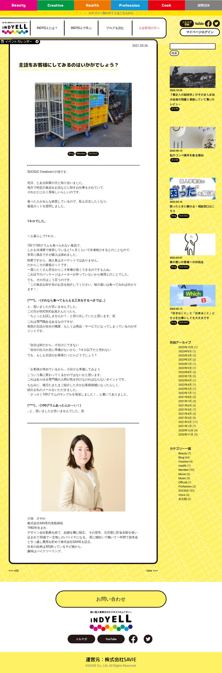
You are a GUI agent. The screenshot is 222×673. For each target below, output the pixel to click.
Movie (182, 474)
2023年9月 (185, 351)
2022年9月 (185, 368)
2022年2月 (185, 388)
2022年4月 (185, 384)
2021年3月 (185, 417)
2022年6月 (185, 380)
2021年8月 (185, 397)
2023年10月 (185, 347)
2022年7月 (185, 376)
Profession (185, 486)
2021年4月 (185, 413)
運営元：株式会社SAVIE (111, 659)
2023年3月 (185, 355)
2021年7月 (185, 401)
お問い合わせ (111, 599)
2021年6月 (185, 405)
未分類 (174, 108)
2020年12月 (185, 430)
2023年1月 (185, 364)
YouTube (111, 639)
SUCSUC (93, 153)
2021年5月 (185, 409)
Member (81, 153)
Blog (71, 153)
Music (182, 478)
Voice (181, 495)
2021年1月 (185, 426)
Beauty (182, 453)
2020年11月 (185, 434)
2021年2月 (185, 422)
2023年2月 (185, 359)
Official (182, 482)
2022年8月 (185, 372)
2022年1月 (185, 393)
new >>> (152, 571)
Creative (183, 461)
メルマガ (81, 639)
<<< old (13, 571)
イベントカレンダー (20, 41)
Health (182, 465)
